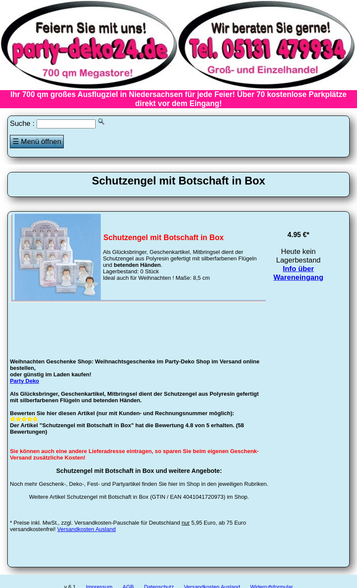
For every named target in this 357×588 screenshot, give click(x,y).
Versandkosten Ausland (86, 529)
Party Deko (24, 381)
